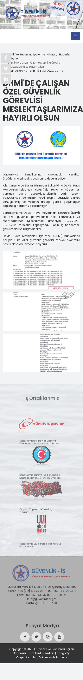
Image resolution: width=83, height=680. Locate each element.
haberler (64, 54)
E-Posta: (60, 594)
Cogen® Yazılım (26, 657)
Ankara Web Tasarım (53, 657)
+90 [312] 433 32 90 (37, 594)
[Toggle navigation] (75, 36)
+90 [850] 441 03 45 (59, 590)
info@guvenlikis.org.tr (41, 598)
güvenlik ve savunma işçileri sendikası (29, 54)
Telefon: (11, 590)
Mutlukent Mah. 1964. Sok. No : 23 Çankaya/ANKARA (42, 586)
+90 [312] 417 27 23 (30, 590)
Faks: (20, 594)
